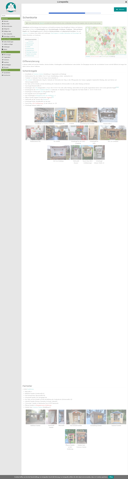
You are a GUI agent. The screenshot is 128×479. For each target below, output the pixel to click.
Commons (5, 60)
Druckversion (7, 75)
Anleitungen (6, 47)
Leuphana (5, 62)
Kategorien (5, 29)
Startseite (5, 21)
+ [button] (87, 29)
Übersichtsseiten (7, 26)
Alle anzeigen (6, 55)
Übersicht (32, 469)
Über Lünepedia (7, 34)
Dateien (4, 49)
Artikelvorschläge (7, 44)
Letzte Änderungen (7, 42)
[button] (124, 29)
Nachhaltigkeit (6, 65)
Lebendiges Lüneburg (8, 36)
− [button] (87, 31)
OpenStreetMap (123, 54)
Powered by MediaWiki (122, 474)
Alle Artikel (5, 24)
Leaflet (116, 54)
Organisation (6, 57)
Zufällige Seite (7, 31)
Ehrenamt (5, 67)
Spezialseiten (7, 73)
